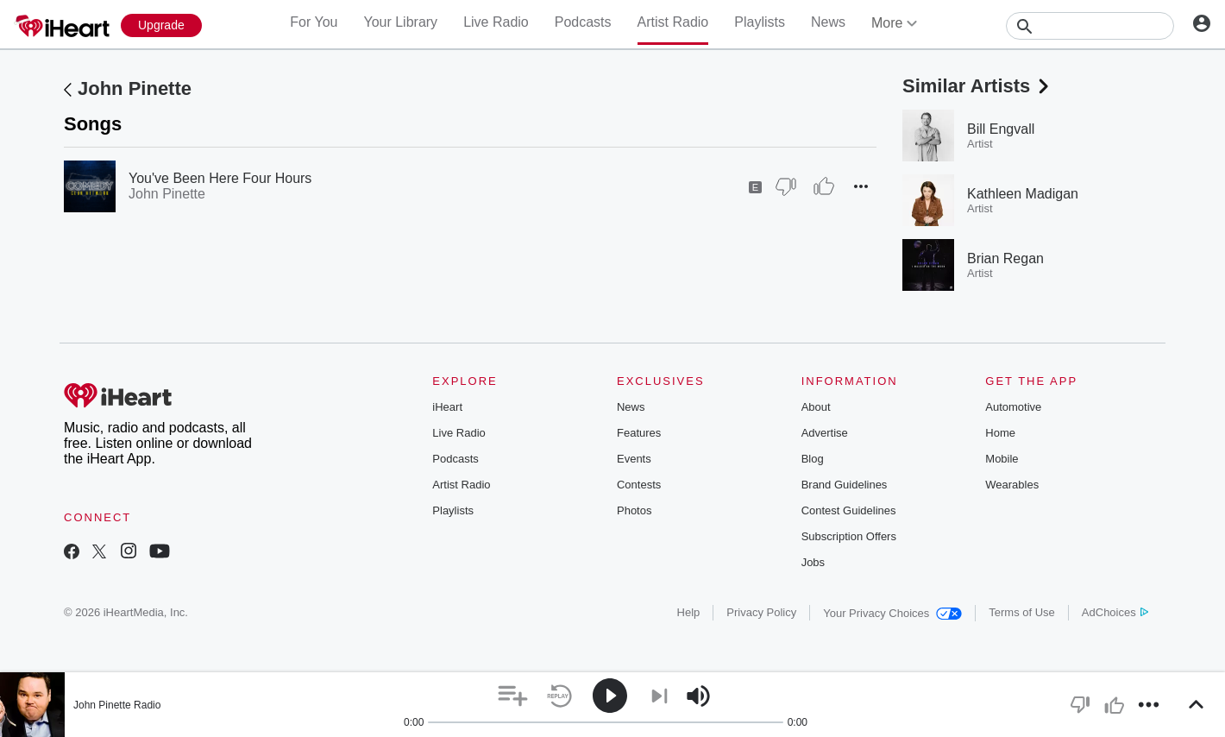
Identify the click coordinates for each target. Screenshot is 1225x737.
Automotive (1013, 406)
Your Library (400, 22)
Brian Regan (1005, 258)
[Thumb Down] (785, 186)
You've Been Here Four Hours (220, 178)
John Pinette (135, 88)
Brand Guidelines (844, 484)
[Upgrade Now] (161, 25)
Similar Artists (977, 86)
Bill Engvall (1000, 129)
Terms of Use (1022, 612)
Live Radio (496, 22)
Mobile (1001, 458)
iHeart (447, 406)
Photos (634, 510)
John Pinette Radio (116, 705)
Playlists (759, 22)
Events (634, 458)
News (828, 22)
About (816, 406)
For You (313, 22)
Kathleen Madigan (1022, 193)
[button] (860, 186)
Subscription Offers (848, 536)
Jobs (813, 562)
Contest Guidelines (848, 510)
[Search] (1090, 26)
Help (688, 612)
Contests (639, 484)
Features (639, 432)
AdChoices (1115, 612)
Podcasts (583, 22)
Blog (812, 458)
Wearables (1012, 484)
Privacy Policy (761, 612)
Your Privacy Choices (892, 613)
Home (1000, 432)
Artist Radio (673, 22)
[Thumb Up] (823, 186)
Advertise (824, 432)
